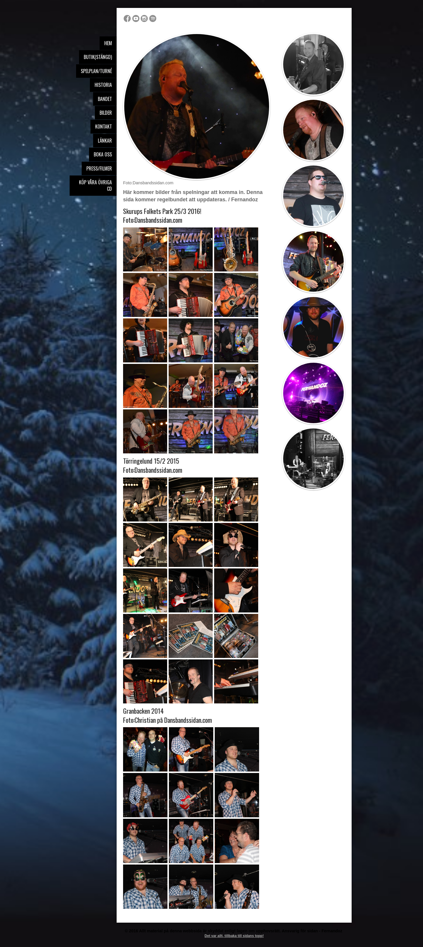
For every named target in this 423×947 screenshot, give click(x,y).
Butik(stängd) (98, 56)
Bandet (105, 98)
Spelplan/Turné (96, 71)
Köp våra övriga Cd (95, 185)
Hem (108, 43)
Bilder (106, 112)
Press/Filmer (99, 168)
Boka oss (103, 154)
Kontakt (103, 126)
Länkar (105, 140)
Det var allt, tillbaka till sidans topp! (233, 936)
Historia (103, 84)
